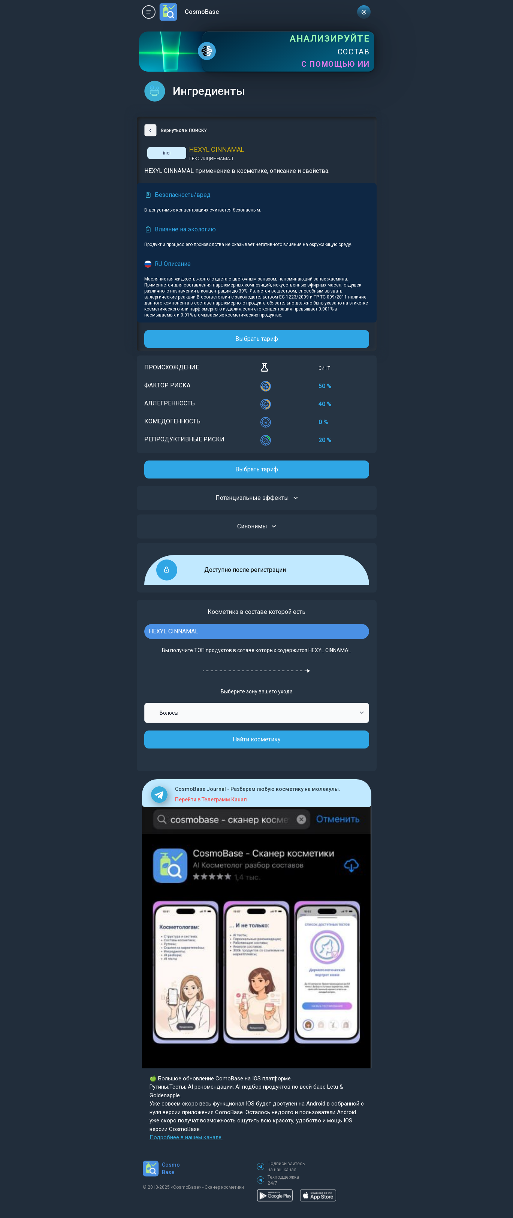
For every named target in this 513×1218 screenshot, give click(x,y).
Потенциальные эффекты (256, 498)
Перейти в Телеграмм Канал (211, 799)
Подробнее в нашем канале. (186, 1137)
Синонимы (256, 526)
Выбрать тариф (256, 338)
